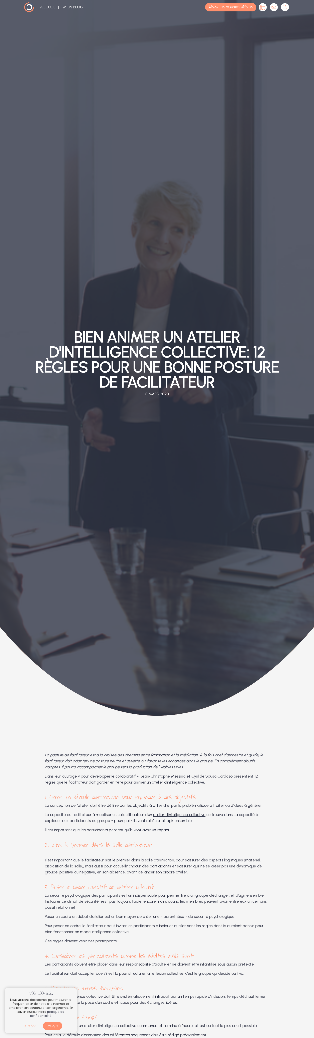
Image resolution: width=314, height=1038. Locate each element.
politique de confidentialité (47, 1014)
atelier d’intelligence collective (179, 814)
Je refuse (29, 1026)
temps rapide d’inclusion (204, 996)
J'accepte (52, 1026)
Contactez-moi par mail (274, 7)
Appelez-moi (285, 7)
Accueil (48, 7)
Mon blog (73, 7)
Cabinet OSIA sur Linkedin (263, 7)
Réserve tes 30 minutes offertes (230, 7)
